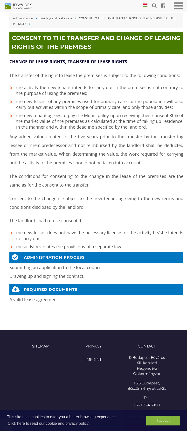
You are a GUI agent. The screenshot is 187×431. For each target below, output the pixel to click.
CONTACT (147, 346)
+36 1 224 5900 (147, 405)
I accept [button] (163, 421)
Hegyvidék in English (20, 6)
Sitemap (40, 346)
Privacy (93, 346)
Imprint (93, 359)
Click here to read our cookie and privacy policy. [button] (49, 423)
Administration (23, 18)
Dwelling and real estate (56, 18)
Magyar (145, 5)
